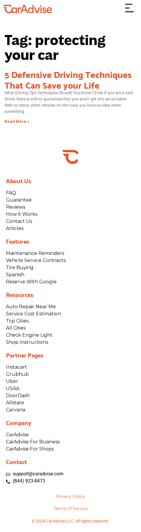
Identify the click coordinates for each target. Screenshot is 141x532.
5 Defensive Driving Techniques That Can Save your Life (68, 79)
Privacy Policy (70, 496)
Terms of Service (70, 508)
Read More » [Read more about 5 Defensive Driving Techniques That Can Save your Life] (16, 121)
